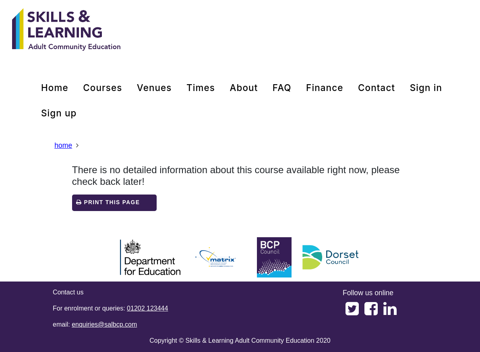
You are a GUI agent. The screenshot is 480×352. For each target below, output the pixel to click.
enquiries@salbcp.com (104, 324)
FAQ (282, 87)
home (54, 87)
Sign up (59, 113)
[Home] (66, 30)
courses (102, 87)
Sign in (426, 87)
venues (154, 87)
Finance (324, 87)
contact (376, 87)
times (200, 87)
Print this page (108, 202)
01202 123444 (147, 308)
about (244, 87)
